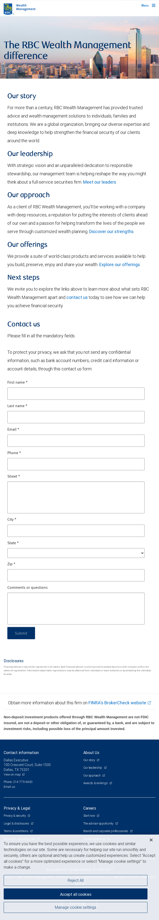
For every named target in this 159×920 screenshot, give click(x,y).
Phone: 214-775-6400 (18, 782)
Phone (14, 453)
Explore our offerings (119, 264)
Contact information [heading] (21, 752)
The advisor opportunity (98, 823)
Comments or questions (27, 588)
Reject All (76, 880)
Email (13, 430)
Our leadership (93, 768)
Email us (9, 787)
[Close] (151, 840)
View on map (12, 774)
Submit (21, 633)
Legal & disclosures (17, 823)
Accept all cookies (75, 894)
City (11, 520)
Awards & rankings (96, 783)
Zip (11, 564)
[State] (76, 553)
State (13, 543)
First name (17, 383)
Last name (17, 406)
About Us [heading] (91, 752)
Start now (89, 816)
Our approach (92, 775)
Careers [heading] (89, 808)
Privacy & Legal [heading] (17, 808)
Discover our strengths (111, 231)
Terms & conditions (16, 831)
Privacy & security (15, 816)
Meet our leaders (99, 182)
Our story (89, 760)
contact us (77, 297)
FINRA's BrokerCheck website (117, 703)
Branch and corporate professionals (106, 831)
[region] (79, 877)
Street (13, 477)
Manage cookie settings (75, 907)
